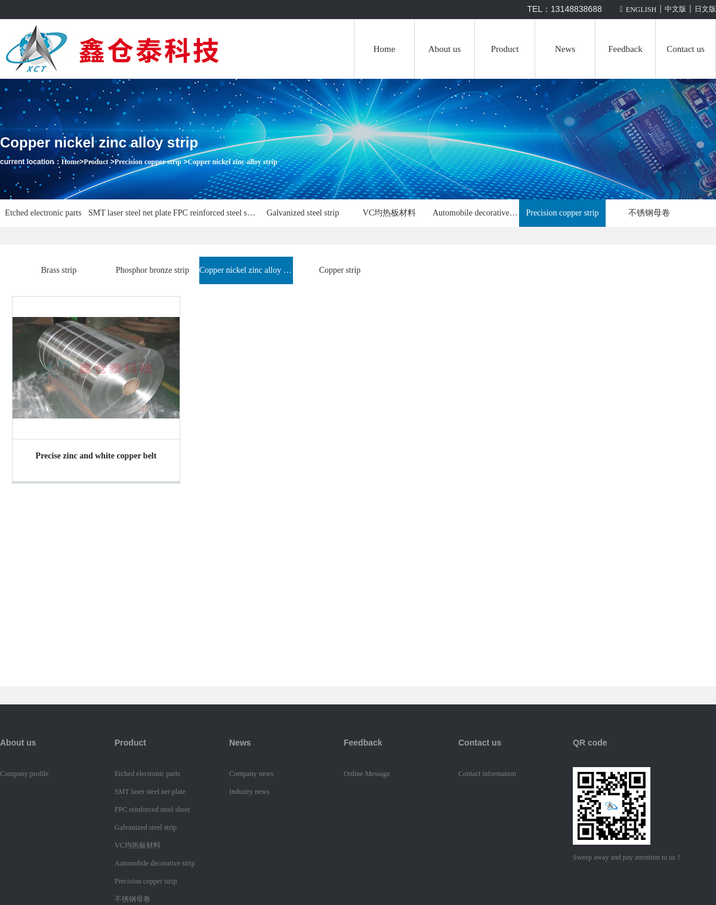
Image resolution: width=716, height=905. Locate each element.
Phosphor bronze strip (152, 270)
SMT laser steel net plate (129, 212)
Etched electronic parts (43, 212)
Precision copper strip (148, 162)
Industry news (249, 791)
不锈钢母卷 (649, 212)
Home (385, 49)
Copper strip (340, 270)
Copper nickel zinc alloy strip (232, 162)
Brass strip (59, 270)
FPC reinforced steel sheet (216, 212)
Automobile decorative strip (476, 212)
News (565, 49)
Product (505, 49)
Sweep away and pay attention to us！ (628, 857)
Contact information (487, 773)
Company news (251, 773)
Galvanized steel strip (303, 212)
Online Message (367, 773)
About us (444, 49)
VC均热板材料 (389, 212)
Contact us (685, 49)
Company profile (24, 773)
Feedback (625, 49)
